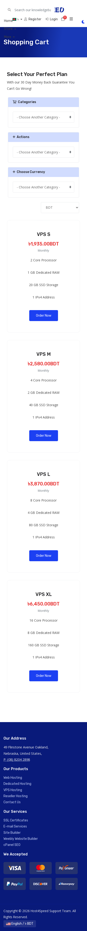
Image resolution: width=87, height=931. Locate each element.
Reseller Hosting (15, 796)
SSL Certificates (15, 820)
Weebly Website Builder (20, 839)
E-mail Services (15, 826)
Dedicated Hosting (17, 784)
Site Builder (12, 833)
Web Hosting (12, 778)
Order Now (43, 316)
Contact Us (12, 802)
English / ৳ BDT (19, 924)
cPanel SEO (11, 845)
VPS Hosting (12, 790)
